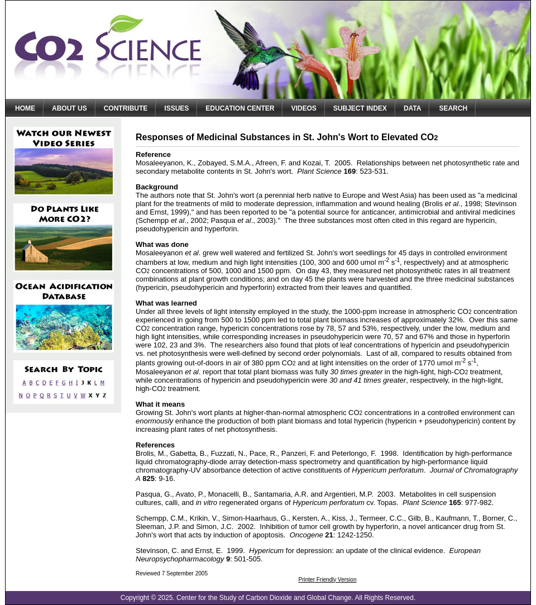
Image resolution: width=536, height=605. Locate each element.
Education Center (239, 108)
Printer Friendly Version (328, 580)
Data (413, 108)
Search (453, 108)
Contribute (126, 108)
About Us (69, 108)
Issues (176, 108)
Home (25, 108)
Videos (303, 108)
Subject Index (360, 108)
